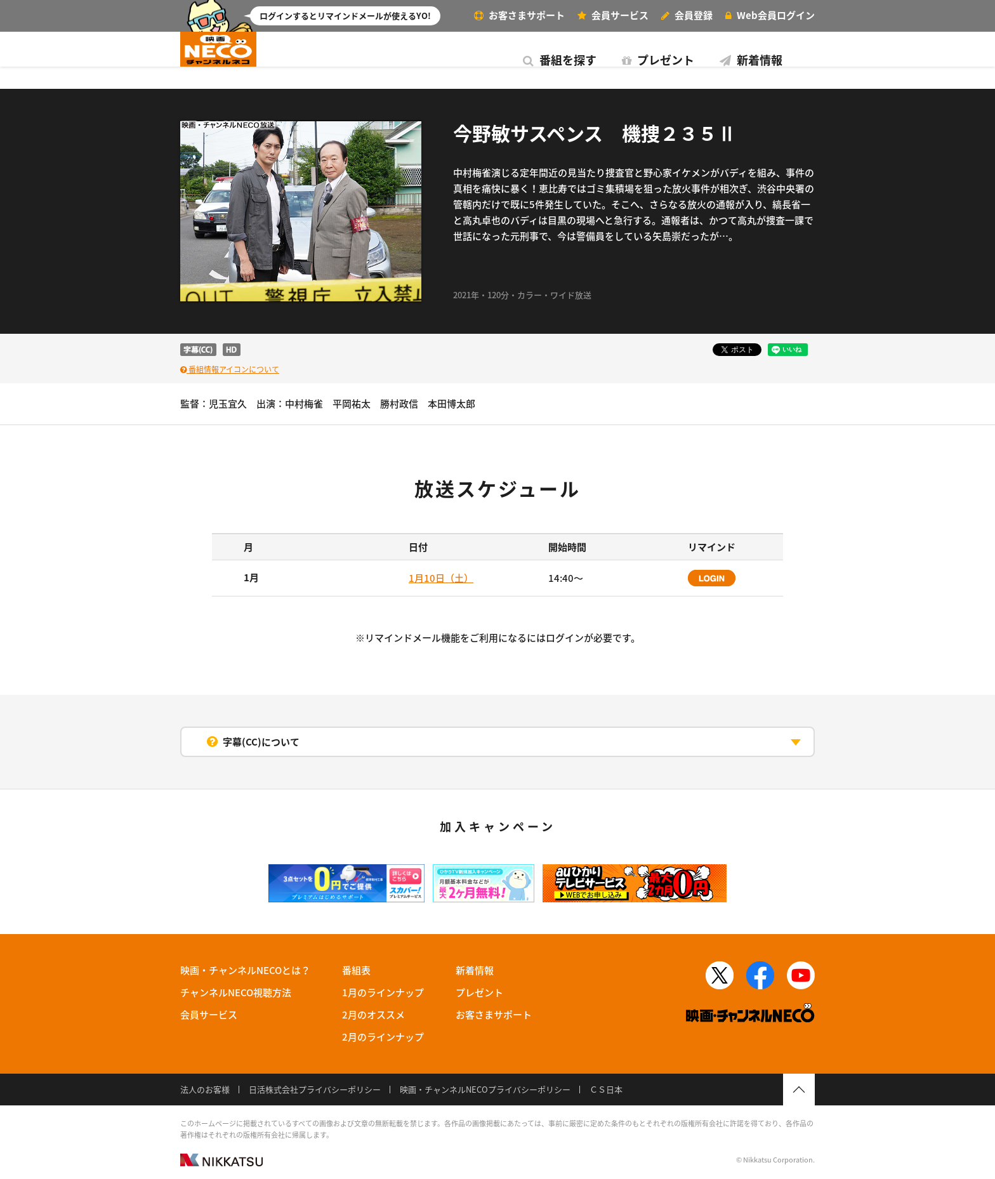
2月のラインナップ (383, 1037)
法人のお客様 (205, 1089)
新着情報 (509, 60)
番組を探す (318, 60)
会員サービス (208, 1015)
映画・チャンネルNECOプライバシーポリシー (485, 1089)
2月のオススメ (373, 1015)
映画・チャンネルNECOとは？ (245, 970)
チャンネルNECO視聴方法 (235, 992)
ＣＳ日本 (606, 1089)
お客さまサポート (519, 15)
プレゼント (417, 60)
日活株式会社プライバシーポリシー (315, 1089)
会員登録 (687, 15)
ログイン (770, 15)
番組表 (637, 60)
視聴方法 (757, 60)
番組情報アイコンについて (229, 369)
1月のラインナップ (383, 992)
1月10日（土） (441, 578)
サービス (613, 15)
